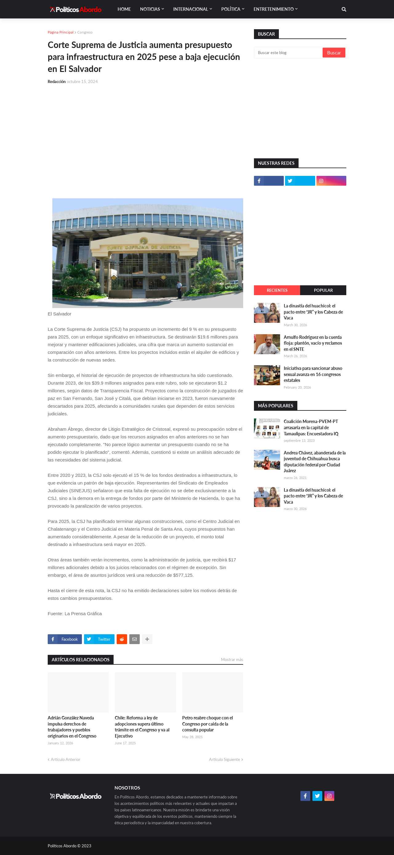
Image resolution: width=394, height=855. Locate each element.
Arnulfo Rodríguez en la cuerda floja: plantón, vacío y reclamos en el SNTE (313, 343)
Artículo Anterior (65, 759)
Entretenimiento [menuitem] (274, 9)
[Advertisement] (145, 136)
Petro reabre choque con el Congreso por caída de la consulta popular (207, 723)
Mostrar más (232, 659)
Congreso (85, 32)
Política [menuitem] (230, 9)
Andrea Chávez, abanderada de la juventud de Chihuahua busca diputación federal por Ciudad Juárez (315, 461)
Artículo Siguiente (224, 759)
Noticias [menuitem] (150, 9)
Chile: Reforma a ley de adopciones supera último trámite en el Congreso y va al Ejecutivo (142, 726)
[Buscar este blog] (289, 52)
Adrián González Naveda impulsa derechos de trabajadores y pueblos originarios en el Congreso (72, 726)
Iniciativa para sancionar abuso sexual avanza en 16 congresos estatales (313, 374)
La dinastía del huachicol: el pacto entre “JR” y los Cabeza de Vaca (313, 311)
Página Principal (61, 32)
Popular (323, 290)
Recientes (277, 290)
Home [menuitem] (124, 9)
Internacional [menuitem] (190, 9)
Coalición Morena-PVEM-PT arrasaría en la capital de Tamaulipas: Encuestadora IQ (311, 427)
